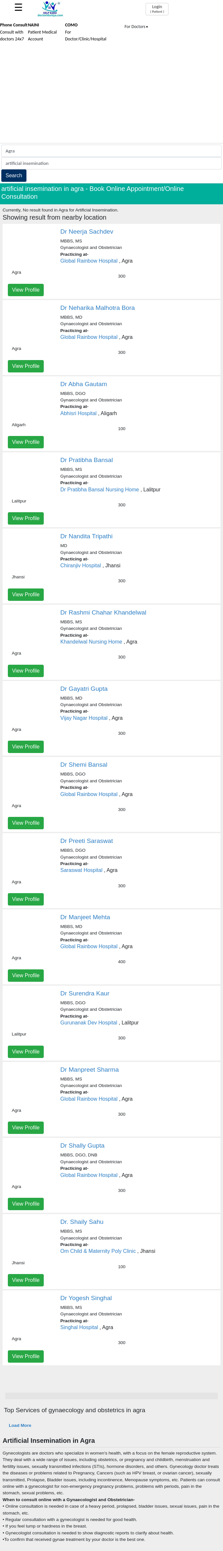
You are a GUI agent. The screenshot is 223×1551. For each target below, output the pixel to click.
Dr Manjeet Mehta (85, 917)
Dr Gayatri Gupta (84, 688)
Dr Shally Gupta (82, 1145)
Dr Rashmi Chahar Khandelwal (103, 612)
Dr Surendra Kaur (84, 993)
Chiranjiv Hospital (80, 565)
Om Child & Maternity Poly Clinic (98, 1251)
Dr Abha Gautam (83, 384)
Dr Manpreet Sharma (89, 1069)
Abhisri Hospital (78, 413)
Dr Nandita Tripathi (86, 536)
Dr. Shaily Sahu (82, 1221)
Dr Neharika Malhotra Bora (97, 307)
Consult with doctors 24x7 (13, 32)
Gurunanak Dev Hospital (88, 1022)
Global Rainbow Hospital (89, 261)
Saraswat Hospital (81, 870)
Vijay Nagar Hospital (84, 718)
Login (157, 9)
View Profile (26, 290)
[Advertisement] (111, 94)
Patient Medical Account (42, 32)
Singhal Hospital (79, 1327)
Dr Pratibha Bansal (86, 460)
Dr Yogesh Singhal (86, 1298)
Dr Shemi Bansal (83, 764)
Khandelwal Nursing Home (91, 642)
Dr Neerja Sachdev (86, 231)
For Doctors (137, 26)
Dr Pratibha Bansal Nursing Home (99, 489)
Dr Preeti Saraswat (86, 840)
